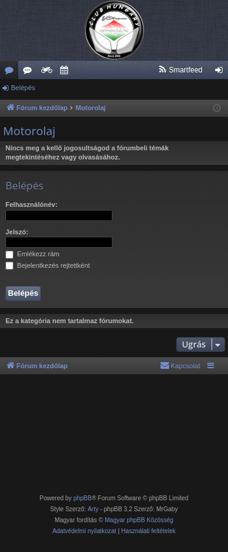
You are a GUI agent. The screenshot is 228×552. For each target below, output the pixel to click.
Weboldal (48, 72)
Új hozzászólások (29, 72)
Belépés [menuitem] (221, 72)
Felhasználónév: (31, 204)
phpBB (83, 498)
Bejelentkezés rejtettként (47, 265)
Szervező (66, 72)
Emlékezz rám (32, 253)
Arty (93, 509)
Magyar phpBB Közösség (139, 520)
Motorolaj (29, 131)
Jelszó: (16, 232)
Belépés (23, 87)
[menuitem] (180, 70)
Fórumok (11, 72)
